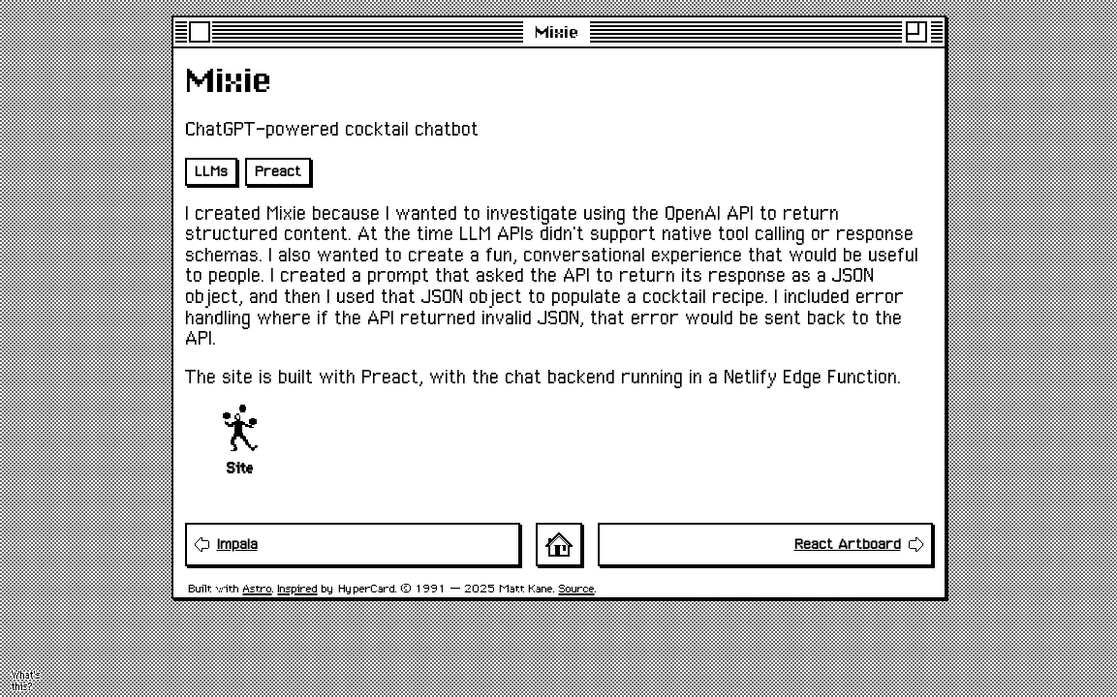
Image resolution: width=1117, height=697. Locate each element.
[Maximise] (916, 32)
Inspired (298, 587)
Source (577, 587)
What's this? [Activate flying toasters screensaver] (26, 681)
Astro (257, 587)
